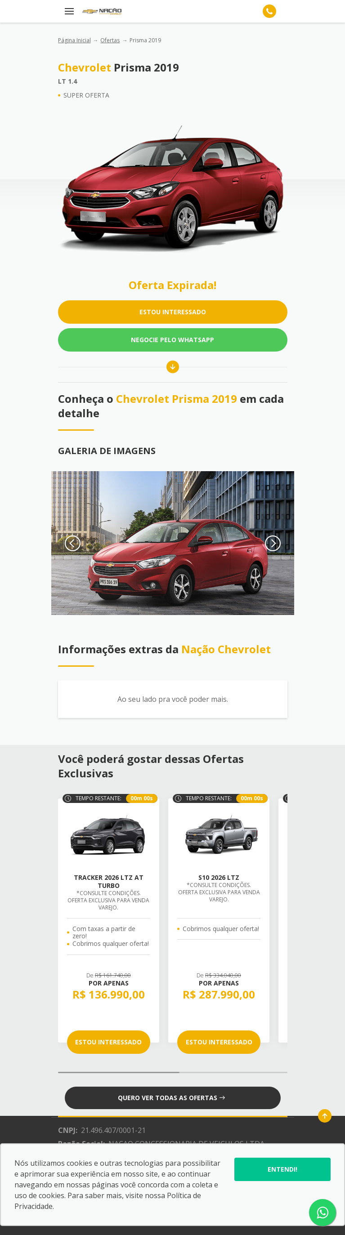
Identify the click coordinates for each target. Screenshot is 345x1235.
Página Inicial (74, 40)
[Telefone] (269, 11)
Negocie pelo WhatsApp (172, 339)
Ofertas (110, 40)
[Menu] (69, 11)
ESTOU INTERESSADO (172, 312)
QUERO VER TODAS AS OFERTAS (171, 1097)
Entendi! (282, 1169)
